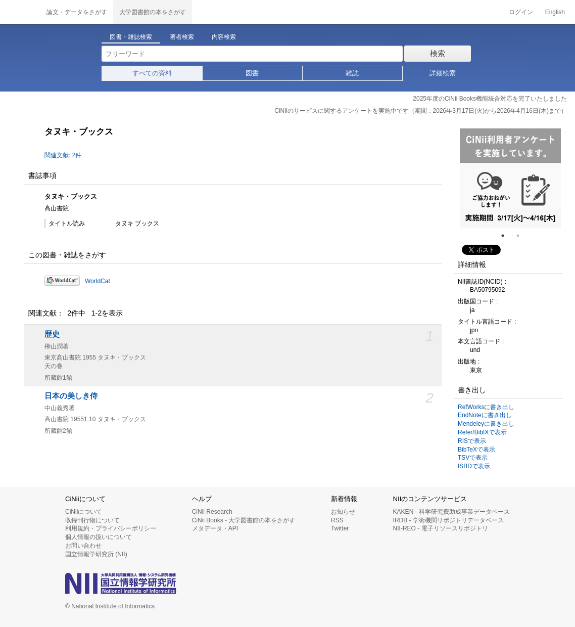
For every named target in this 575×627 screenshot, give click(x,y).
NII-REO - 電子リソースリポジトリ (440, 528)
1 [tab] (507, 236)
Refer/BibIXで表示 (482, 432)
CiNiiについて (83, 511)
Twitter (340, 528)
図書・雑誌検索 (131, 36)
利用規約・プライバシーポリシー (110, 528)
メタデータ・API (215, 528)
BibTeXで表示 (476, 449)
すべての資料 (152, 73)
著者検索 (182, 36)
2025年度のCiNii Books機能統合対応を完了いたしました (490, 98)
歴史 (52, 334)
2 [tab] (522, 236)
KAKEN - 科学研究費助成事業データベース (451, 511)
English (555, 12)
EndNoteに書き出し (485, 415)
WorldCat (97, 281)
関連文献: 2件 (62, 155)
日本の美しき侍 (71, 396)
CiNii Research (212, 511)
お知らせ (343, 511)
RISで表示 (472, 440)
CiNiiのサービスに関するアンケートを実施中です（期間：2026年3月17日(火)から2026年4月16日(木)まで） (420, 110)
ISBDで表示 (474, 466)
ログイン (521, 12)
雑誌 (352, 73)
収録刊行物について (92, 520)
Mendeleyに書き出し (486, 423)
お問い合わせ (83, 545)
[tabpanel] (510, 178)
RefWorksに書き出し (486, 407)
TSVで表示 (473, 457)
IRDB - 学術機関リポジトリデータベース (448, 520)
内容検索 (224, 36)
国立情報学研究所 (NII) (96, 554)
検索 (437, 53)
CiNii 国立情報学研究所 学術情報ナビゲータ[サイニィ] (20, 12)
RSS (337, 520)
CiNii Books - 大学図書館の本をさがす (244, 520)
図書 (252, 73)
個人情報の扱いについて (98, 537)
